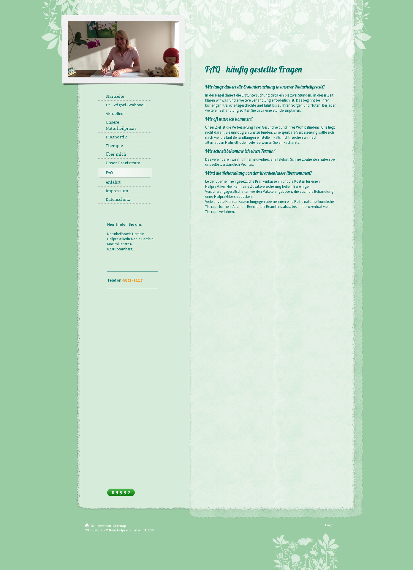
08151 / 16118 (132, 280)
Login (329, 525)
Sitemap (119, 525)
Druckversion (98, 525)
